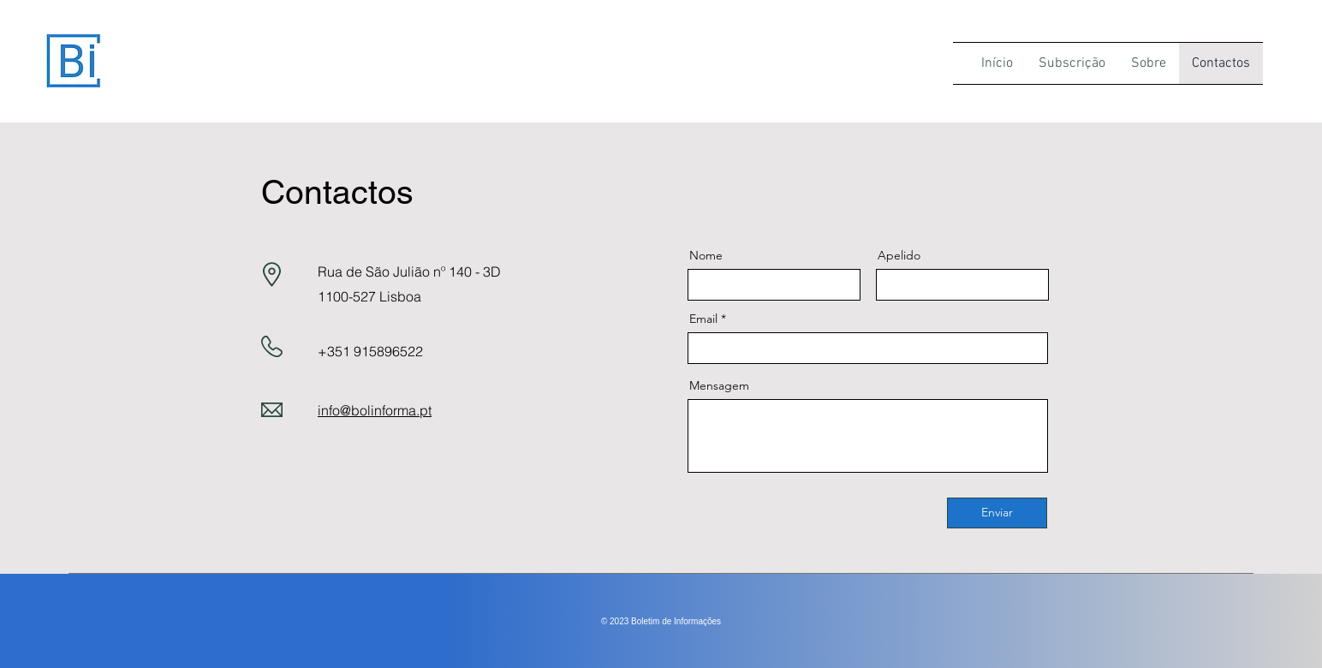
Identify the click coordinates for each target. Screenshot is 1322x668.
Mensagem (719, 385)
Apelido (899, 255)
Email (703, 319)
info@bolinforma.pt (375, 410)
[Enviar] (997, 513)
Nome (706, 255)
